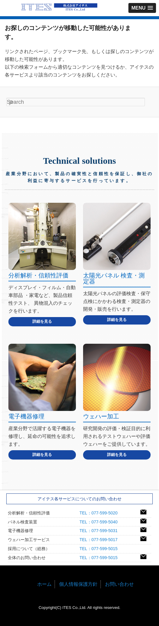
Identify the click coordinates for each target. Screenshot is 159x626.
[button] (142, 8)
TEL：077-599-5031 (101, 530)
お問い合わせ (119, 584)
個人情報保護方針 (78, 584)
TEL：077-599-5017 (101, 539)
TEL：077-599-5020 (101, 513)
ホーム (44, 584)
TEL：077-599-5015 (101, 548)
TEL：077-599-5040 (101, 522)
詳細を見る (42, 321)
